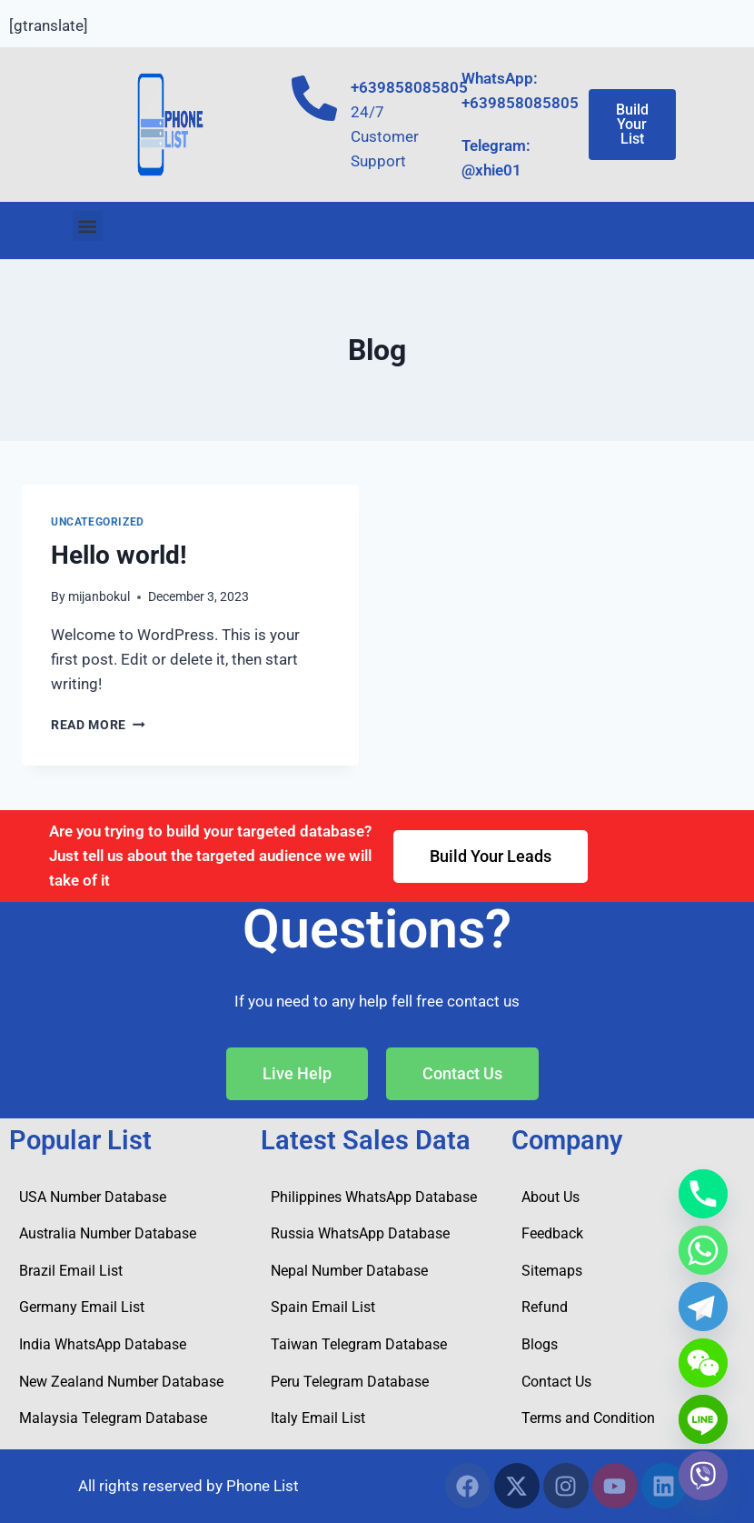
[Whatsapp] (703, 1250)
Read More (98, 724)
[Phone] (703, 1193)
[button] (88, 226)
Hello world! (119, 555)
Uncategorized (97, 522)
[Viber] (703, 1475)
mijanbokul (99, 596)
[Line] (703, 1419)
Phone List (262, 1486)
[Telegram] (703, 1306)
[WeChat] (703, 1363)
